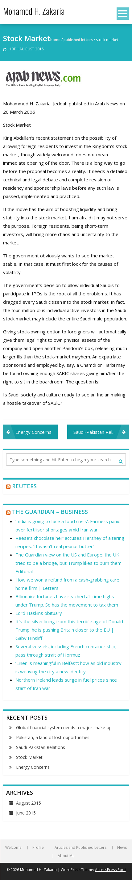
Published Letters (78, 39)
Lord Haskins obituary (38, 613)
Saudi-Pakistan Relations (99, 432)
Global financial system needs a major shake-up (64, 727)
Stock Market (29, 757)
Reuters (24, 486)
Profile (38, 847)
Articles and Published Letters (80, 847)
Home (55, 39)
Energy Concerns (33, 432)
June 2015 (26, 813)
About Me (66, 856)
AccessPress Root (110, 869)
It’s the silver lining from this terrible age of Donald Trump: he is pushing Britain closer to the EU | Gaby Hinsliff (69, 629)
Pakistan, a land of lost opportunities (52, 737)
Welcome (13, 847)
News (122, 847)
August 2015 (28, 803)
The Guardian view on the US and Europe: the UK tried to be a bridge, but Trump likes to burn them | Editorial (70, 563)
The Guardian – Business (50, 511)
